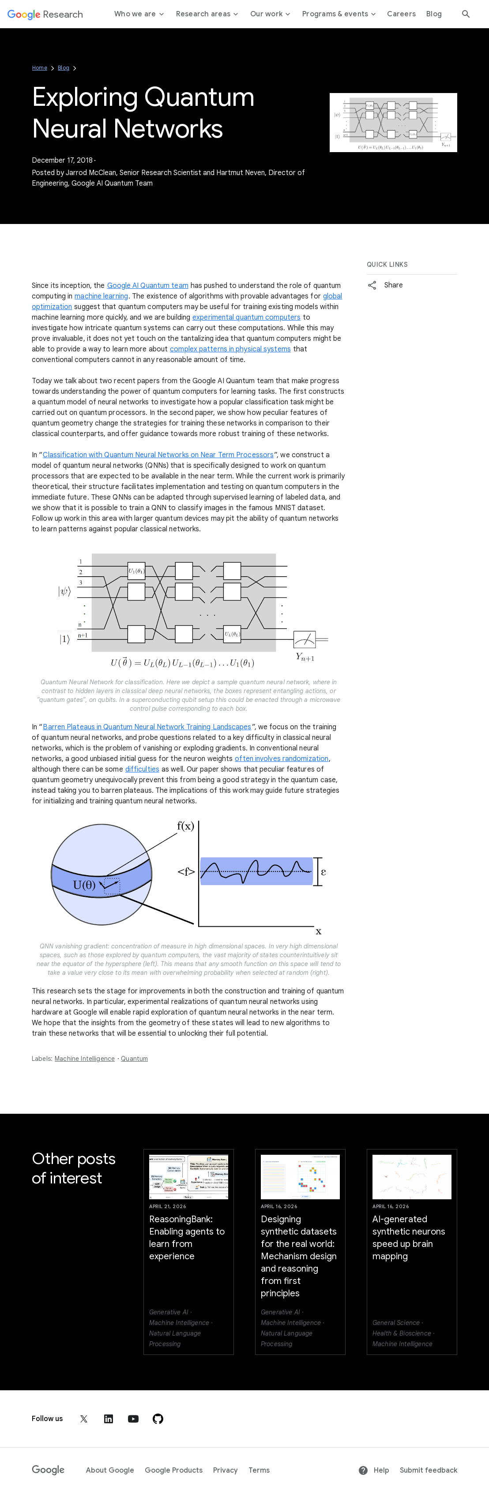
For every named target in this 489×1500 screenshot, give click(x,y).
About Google (110, 1470)
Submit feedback (428, 1470)
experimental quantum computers (246, 317)
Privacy (225, 1470)
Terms (259, 1470)
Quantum (134, 1059)
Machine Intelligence (85, 1059)
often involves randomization (281, 758)
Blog (63, 67)
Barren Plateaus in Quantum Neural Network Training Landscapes (147, 727)
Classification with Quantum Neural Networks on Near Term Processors (158, 455)
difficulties (142, 769)
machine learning (101, 296)
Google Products (174, 1470)
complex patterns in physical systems (230, 349)
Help (373, 1470)
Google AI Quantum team (147, 285)
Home (39, 67)
